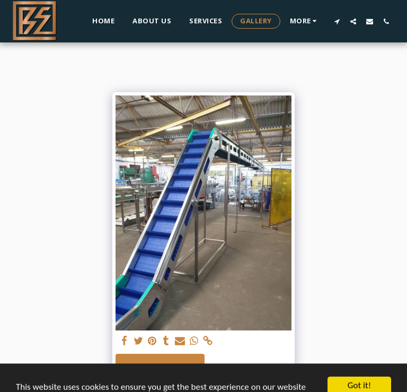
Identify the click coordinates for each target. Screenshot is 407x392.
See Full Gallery (160, 366)
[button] (336, 21)
